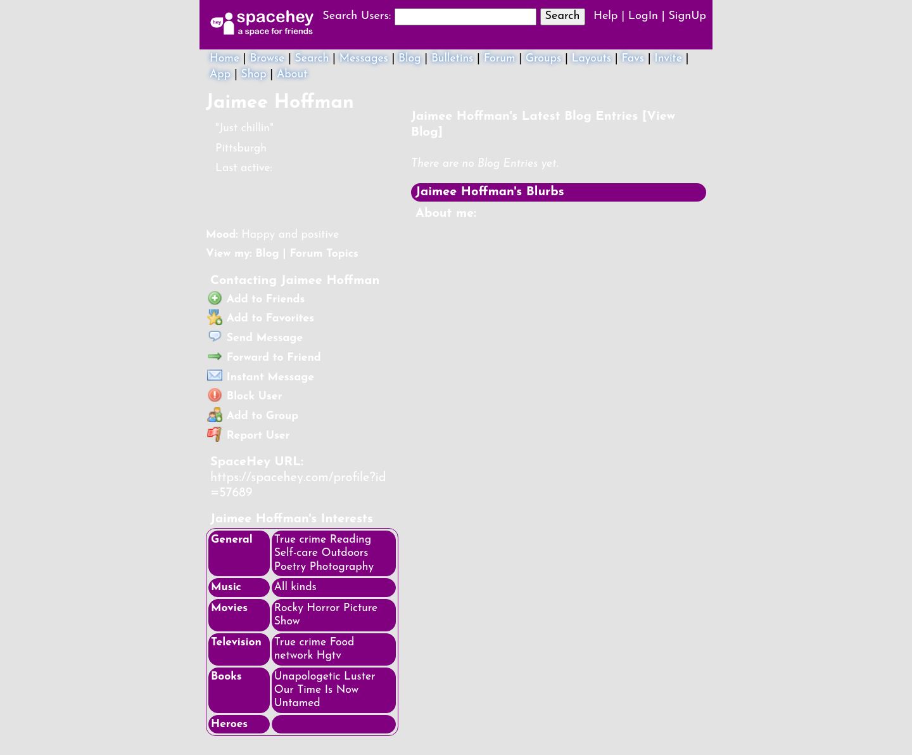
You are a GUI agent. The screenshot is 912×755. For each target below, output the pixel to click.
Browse (267, 58)
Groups (543, 58)
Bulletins (452, 58)
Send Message (255, 338)
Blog (409, 58)
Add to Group (252, 416)
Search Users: (356, 16)
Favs (632, 58)
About (292, 74)
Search (562, 16)
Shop (254, 74)
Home (224, 58)
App (220, 74)
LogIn (643, 16)
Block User (244, 396)
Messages (363, 58)
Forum (500, 58)
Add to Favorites (260, 318)
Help (605, 16)
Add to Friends (256, 299)
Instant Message (260, 377)
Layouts (592, 58)
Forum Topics (323, 253)
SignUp (687, 16)
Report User (248, 435)
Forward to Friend (264, 357)
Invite (668, 58)
